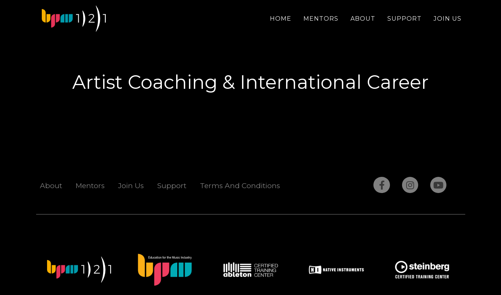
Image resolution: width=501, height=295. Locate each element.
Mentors (320, 18)
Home (280, 18)
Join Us (447, 18)
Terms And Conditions (240, 185)
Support (404, 18)
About (362, 18)
